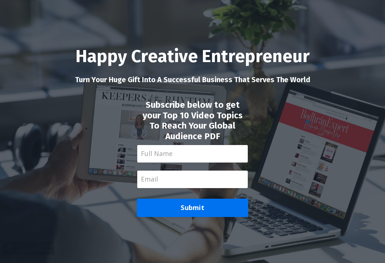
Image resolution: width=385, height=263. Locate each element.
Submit (192, 207)
